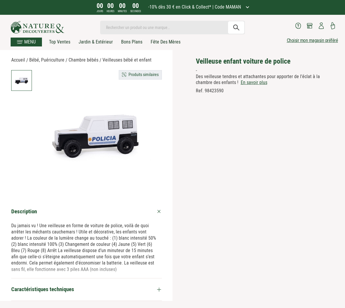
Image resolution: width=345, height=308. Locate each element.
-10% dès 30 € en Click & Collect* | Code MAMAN (195, 7)
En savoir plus (254, 82)
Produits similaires (143, 74)
